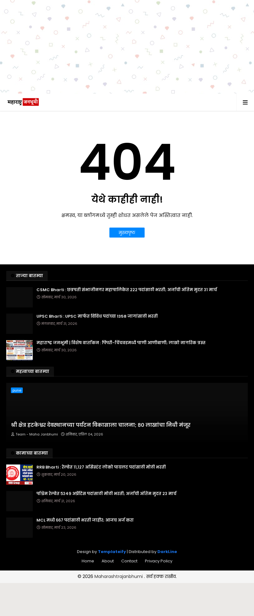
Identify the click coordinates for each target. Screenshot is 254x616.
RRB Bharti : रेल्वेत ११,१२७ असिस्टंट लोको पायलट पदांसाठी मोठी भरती (101, 467)
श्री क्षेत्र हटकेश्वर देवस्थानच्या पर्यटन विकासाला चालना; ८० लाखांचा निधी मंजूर (100, 425)
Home (88, 561)
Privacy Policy (158, 561)
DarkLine (167, 552)
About (108, 561)
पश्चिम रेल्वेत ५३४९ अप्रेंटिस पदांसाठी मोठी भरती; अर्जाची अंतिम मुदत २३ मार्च (106, 494)
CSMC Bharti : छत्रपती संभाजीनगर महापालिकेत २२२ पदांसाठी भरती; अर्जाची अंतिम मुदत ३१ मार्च (126, 290)
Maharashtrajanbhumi (119, 576)
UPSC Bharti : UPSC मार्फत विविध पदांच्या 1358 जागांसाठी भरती (97, 316)
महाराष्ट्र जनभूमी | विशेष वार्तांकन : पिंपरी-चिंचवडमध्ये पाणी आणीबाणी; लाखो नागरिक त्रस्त (120, 343)
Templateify (112, 552)
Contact (129, 561)
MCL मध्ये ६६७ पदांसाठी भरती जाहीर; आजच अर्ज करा (85, 520)
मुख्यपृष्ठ (127, 232)
